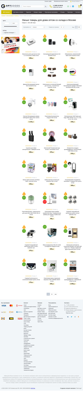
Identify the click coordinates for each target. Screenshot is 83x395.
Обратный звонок (57, 7)
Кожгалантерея (27, 320)
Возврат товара (41, 311)
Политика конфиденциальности (55, 318)
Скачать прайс (48, 1)
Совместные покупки (42, 315)
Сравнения (50, 308)
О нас (39, 306)
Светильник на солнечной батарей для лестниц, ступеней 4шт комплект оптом (52, 86)
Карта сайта (40, 321)
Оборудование (27, 343)
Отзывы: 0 (34, 51)
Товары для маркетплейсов (30, 306)
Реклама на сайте (52, 316)
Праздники (26, 315)
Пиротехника (27, 353)
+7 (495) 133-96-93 (58, 5)
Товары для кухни (28, 355)
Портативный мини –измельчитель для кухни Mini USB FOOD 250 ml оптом (31, 213)
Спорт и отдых (27, 318)
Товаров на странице (54, 27)
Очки (25, 323)
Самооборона (27, 356)
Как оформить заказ (53, 311)
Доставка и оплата (42, 308)
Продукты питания (28, 346)
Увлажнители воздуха (28, 370)
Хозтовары (26, 325)
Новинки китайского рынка (30, 366)
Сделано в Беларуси (9, 32)
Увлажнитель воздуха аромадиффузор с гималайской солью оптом (72, 280)
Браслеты (26, 333)
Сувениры (26, 313)
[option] (10, 45)
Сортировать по (27, 27)
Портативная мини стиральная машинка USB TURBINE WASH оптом (52, 280)
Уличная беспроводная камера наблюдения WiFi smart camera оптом (31, 118)
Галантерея (26, 340)
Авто (25, 310)
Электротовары (10, 15)
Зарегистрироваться (53, 306)
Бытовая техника (27, 330)
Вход (49, 305)
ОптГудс (33, 388)
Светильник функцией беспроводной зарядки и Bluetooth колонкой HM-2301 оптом (73, 86)
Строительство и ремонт (29, 338)
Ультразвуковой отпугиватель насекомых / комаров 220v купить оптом (72, 181)
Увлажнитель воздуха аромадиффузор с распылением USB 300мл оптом (72, 149)
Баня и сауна (27, 350)
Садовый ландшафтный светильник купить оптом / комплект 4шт (73, 213)
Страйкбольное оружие (29, 345)
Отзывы (39, 318)
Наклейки (26, 336)
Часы (25, 358)
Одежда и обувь (27, 335)
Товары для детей (28, 326)
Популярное (26, 308)
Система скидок (52, 315)
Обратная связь (69, 313)
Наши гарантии (41, 310)
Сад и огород (27, 321)
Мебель (25, 351)
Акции (25, 305)
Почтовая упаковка (28, 361)
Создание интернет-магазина (68, 388)
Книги (25, 328)
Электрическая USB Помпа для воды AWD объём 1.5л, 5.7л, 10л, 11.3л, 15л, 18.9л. (72, 118)
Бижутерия (26, 331)
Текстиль (26, 341)
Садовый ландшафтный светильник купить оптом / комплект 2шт (31, 246)
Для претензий (51, 313)
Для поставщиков (42, 316)
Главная (3, 15)
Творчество (26, 348)
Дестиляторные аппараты (29, 316)
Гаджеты (17, 15)
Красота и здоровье (28, 311)
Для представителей (42, 313)
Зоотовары (26, 365)
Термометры (26, 368)
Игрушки (26, 360)
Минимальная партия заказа (61, 1)
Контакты (40, 320)
